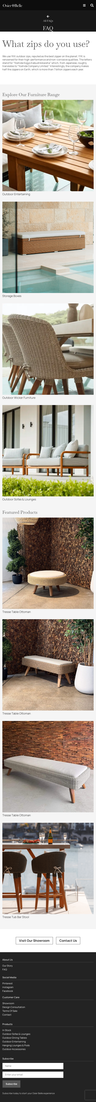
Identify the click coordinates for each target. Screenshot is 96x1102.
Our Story (7, 965)
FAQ (4, 969)
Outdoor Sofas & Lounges (16, 1034)
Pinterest (7, 983)
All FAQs (48, 20)
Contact (6, 1014)
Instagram (7, 987)
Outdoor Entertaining (14, 1041)
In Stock (6, 1030)
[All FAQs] (48, 16)
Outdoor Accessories (14, 1049)
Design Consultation (13, 1007)
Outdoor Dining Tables (14, 1037)
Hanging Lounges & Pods (16, 1045)
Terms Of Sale (9, 1011)
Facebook (7, 991)
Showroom (8, 1003)
